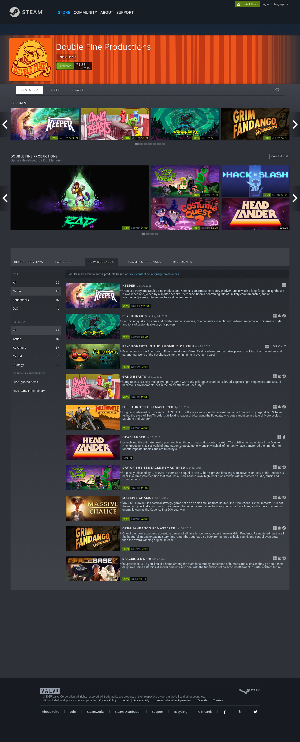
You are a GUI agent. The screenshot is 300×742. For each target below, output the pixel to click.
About (106, 12)
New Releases (101, 261)
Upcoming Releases (143, 261)
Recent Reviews (28, 261)
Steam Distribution (128, 711)
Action (36, 339)
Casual (36, 356)
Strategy (36, 365)
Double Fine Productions (103, 46)
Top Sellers (66, 261)
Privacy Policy (107, 700)
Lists (55, 89)
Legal (125, 700)
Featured (29, 89)
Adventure (36, 348)
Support (157, 711)
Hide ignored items (25, 382)
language (279, 4)
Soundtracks (36, 300)
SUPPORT (125, 12)
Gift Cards (205, 711)
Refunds (202, 700)
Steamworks (95, 711)
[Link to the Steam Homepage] (30, 16)
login (265, 4)
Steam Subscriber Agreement (173, 700)
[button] (65, 66)
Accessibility (141, 700)
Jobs (73, 711)
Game (36, 291)
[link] (64, 138)
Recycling (181, 711)
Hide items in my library (29, 390)
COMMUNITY (85, 12)
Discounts (182, 261)
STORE (64, 12)
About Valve (50, 711)
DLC (36, 309)
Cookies (218, 700)
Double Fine (67, 57)
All (36, 283)
